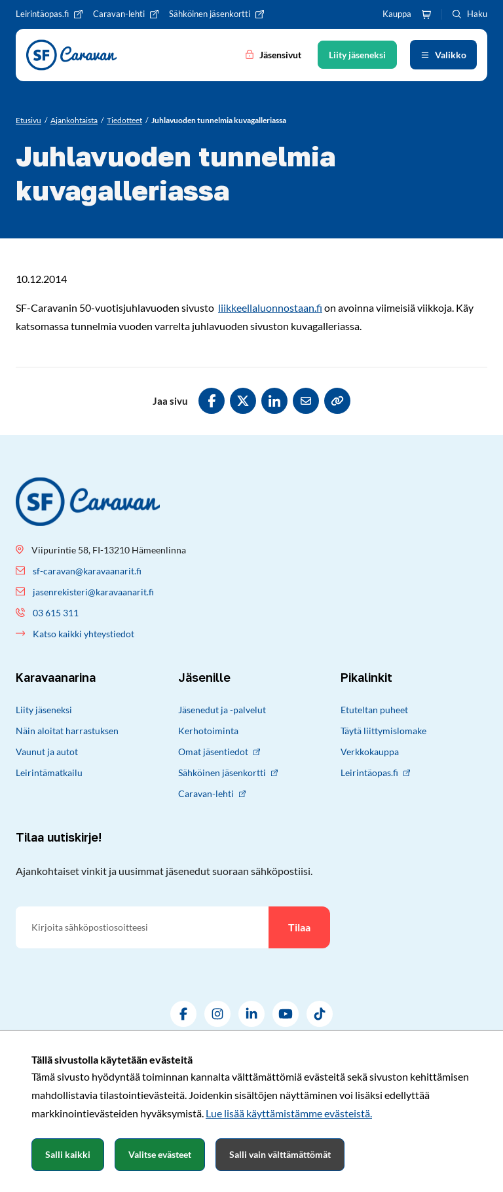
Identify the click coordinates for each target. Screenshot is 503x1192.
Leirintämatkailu (49, 772)
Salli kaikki (67, 1154)
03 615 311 (56, 612)
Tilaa (299, 927)
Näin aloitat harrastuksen (67, 730)
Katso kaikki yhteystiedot (83, 633)
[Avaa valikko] (443, 54)
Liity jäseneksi (44, 709)
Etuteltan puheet (374, 709)
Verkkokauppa (370, 751)
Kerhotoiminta (208, 730)
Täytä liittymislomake (383, 730)
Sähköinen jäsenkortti (228, 772)
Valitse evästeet (159, 1154)
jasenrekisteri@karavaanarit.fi (93, 591)
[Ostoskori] (426, 14)
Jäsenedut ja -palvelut (222, 709)
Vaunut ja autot (47, 751)
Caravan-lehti (212, 793)
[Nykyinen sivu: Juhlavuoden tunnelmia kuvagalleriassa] (218, 120)
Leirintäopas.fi (375, 772)
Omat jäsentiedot (219, 751)
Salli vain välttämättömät (280, 1154)
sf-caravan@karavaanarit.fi (87, 570)
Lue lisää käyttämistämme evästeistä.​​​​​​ (289, 1113)
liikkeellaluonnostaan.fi (270, 307)
